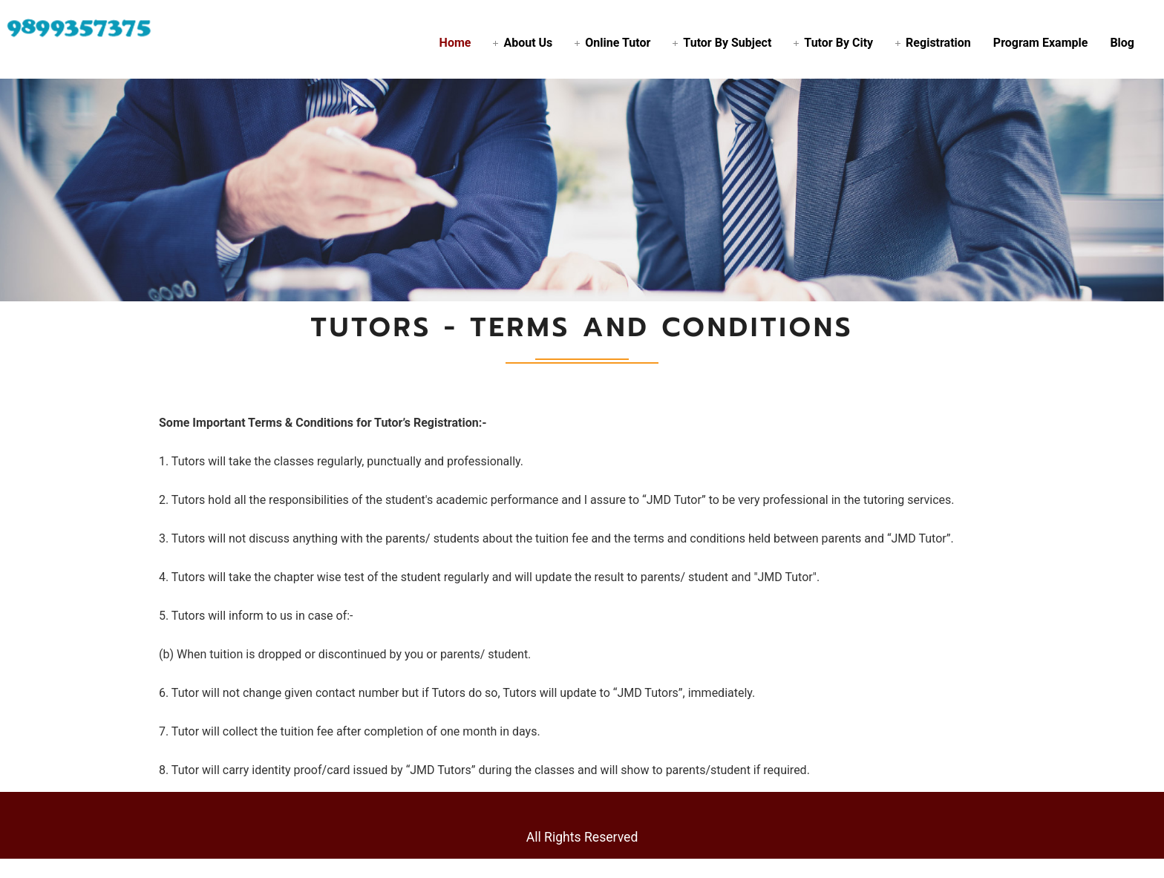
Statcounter (31, 868)
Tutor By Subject (727, 43)
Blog (1122, 43)
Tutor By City (838, 43)
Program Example (1040, 43)
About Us (527, 43)
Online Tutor (617, 43)
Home (455, 43)
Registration (938, 43)
